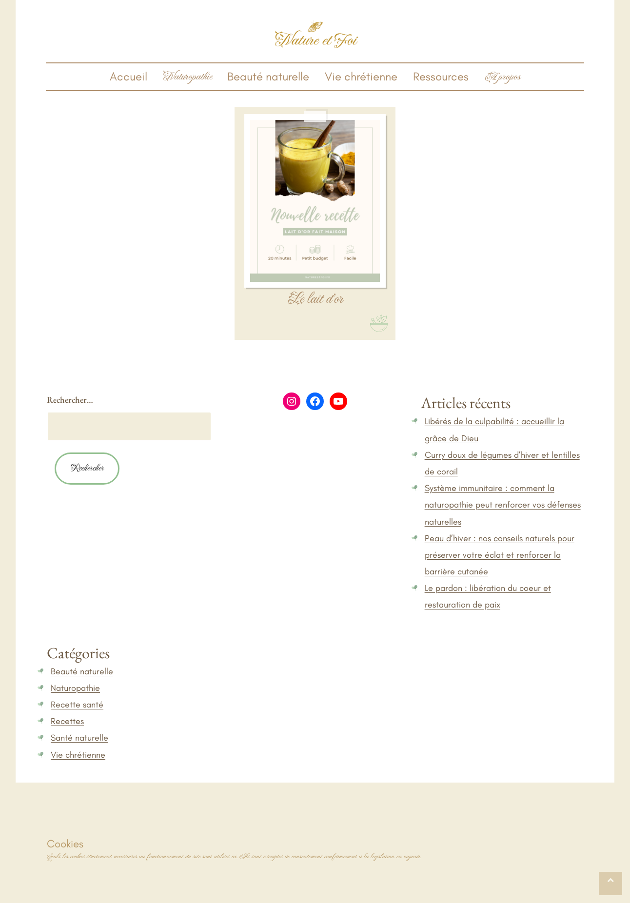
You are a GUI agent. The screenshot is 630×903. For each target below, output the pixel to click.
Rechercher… (70, 399)
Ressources (441, 76)
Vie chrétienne (361, 76)
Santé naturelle (79, 737)
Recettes (67, 721)
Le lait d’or (315, 299)
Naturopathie (75, 688)
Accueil (128, 76)
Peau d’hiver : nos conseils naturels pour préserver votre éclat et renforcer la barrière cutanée (499, 555)
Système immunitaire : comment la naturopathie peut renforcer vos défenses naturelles (503, 505)
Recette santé (77, 704)
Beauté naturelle (268, 76)
